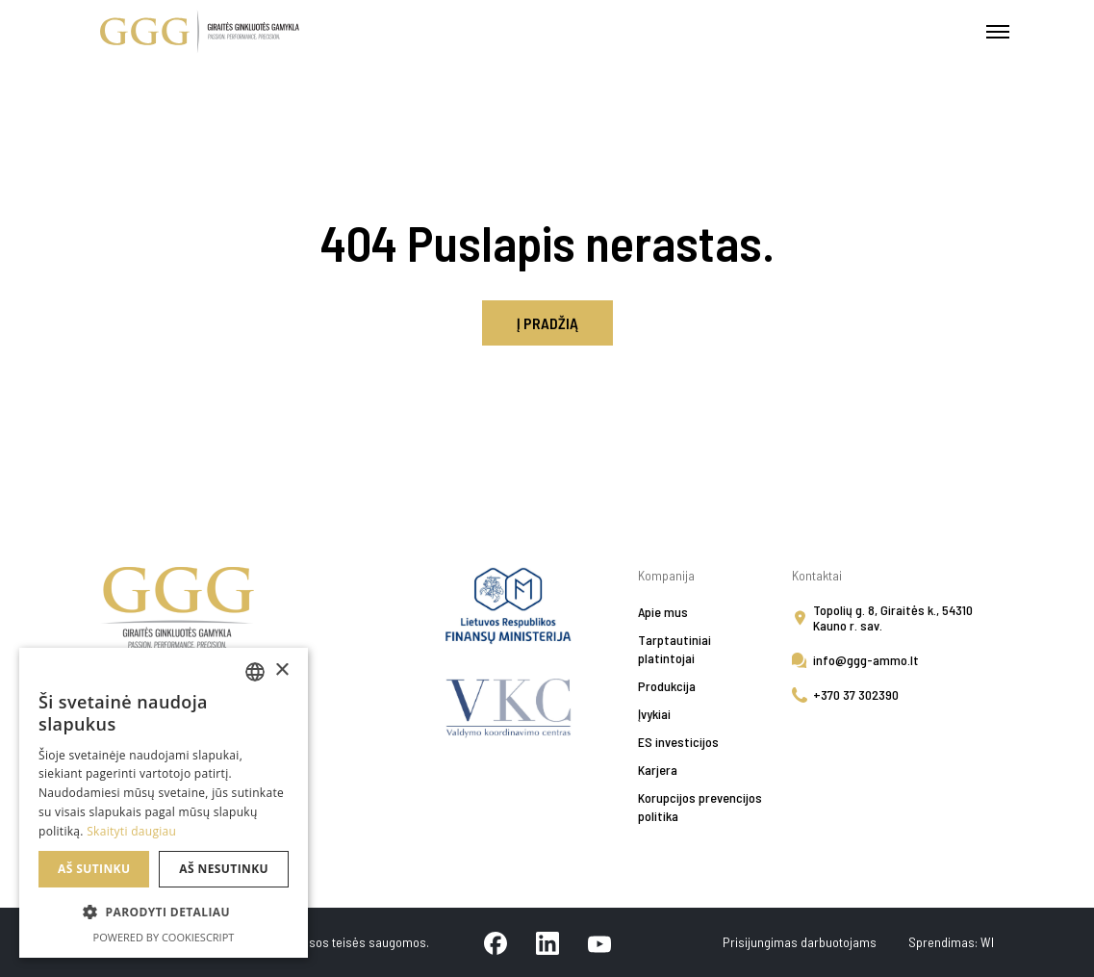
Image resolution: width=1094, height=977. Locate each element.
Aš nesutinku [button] (223, 869)
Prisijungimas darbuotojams (801, 942)
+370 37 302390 (856, 694)
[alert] (163, 803)
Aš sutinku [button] (94, 869)
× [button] (281, 670)
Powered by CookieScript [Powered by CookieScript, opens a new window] (164, 937)
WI (987, 942)
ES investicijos (678, 741)
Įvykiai (654, 714)
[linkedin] (547, 942)
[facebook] (495, 942)
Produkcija (667, 686)
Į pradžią (547, 323)
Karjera (657, 769)
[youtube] (599, 942)
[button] (163, 912)
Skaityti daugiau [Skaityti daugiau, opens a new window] (131, 831)
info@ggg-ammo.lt (866, 660)
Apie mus (663, 612)
